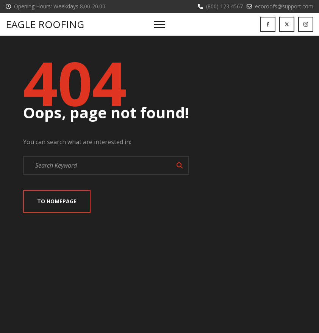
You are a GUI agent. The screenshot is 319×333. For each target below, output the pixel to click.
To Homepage (57, 201)
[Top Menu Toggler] (159, 24)
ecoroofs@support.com (284, 6)
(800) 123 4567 (224, 6)
